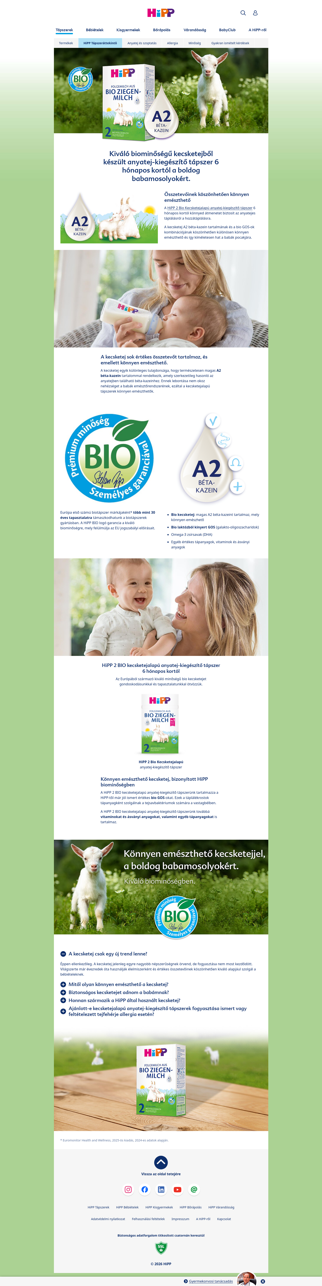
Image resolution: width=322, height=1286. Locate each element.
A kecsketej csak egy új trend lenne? (108, 954)
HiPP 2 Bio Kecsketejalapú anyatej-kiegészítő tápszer (209, 207)
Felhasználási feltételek (148, 1219)
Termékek (66, 43)
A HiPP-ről (203, 1219)
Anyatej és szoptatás (142, 43)
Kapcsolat (224, 1219)
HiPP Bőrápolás (191, 1207)
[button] (243, 13)
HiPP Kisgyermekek (159, 1207)
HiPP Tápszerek (98, 1207)
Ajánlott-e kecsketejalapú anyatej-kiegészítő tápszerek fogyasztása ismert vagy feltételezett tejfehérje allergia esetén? (158, 1011)
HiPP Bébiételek (127, 1207)
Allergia (172, 43)
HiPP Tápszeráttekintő (100, 43)
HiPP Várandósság (221, 1207)
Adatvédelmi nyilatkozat (108, 1219)
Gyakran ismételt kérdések (230, 43)
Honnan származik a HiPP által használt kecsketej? (124, 1000)
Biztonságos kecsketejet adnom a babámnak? (119, 992)
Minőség (195, 43)
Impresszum (180, 1219)
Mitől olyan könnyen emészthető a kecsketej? (118, 984)
